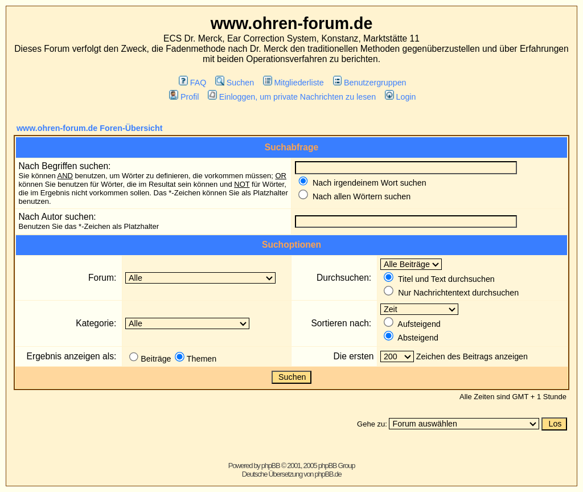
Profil (184, 96)
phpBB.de (328, 474)
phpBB (270, 465)
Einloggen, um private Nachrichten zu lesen (292, 96)
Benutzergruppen (370, 82)
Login (400, 96)
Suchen (234, 82)
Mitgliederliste (293, 82)
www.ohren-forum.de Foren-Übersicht (90, 128)
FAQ (192, 82)
